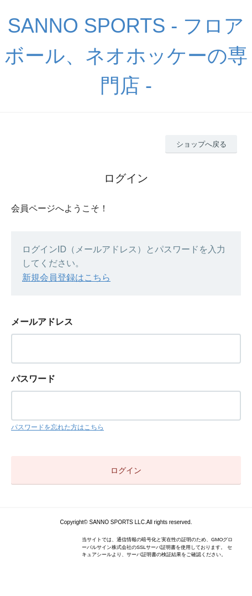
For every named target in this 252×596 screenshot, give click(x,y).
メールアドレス (42, 321)
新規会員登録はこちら (66, 277)
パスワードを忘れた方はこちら (57, 427)
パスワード (33, 378)
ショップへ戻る (201, 144)
